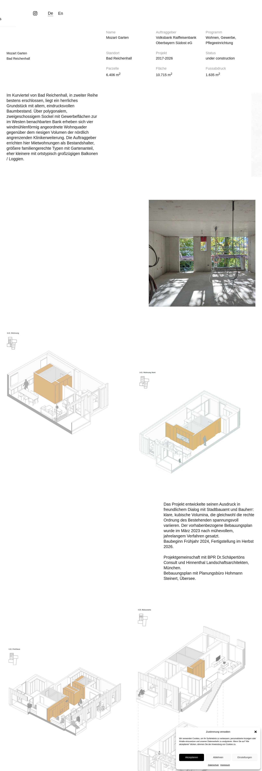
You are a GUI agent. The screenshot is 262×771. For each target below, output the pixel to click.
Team (65, 8)
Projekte (40, 8)
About (88, 8)
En (253, 8)
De (242, 8)
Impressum (225, 765)
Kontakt (142, 8)
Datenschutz (213, 765)
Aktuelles (114, 8)
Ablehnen (218, 757)
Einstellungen (244, 757)
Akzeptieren (191, 757)
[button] (255, 731)
